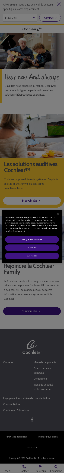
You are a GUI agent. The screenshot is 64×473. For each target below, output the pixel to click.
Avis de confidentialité (17, 231)
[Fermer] (57, 213)
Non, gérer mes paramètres (32, 239)
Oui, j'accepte (32, 256)
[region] (32, 236)
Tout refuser (32, 248)
